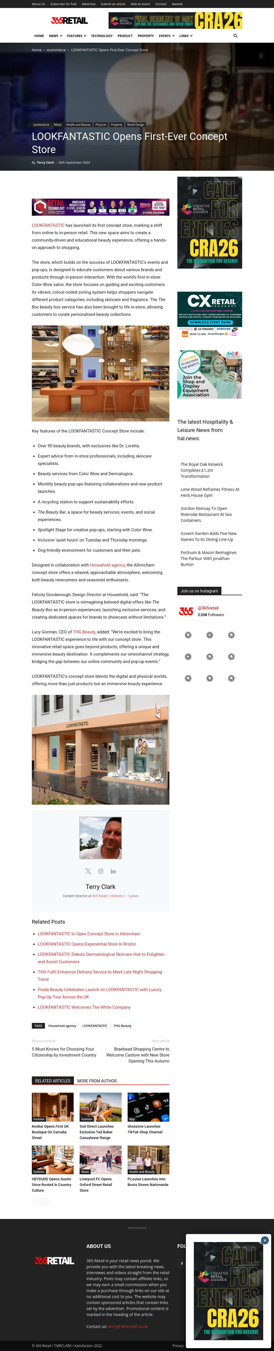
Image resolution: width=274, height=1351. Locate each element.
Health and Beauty (78, 125)
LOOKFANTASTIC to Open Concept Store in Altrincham (89, 933)
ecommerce (56, 50)
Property (146, 36)
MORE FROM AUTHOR (97, 1081)
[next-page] (44, 1201)
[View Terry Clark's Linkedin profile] (113, 871)
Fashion (39, 1119)
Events (167, 36)
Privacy (178, 1345)
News (56, 36)
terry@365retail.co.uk (128, 1326)
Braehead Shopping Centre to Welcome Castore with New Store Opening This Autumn (137, 1055)
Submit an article (113, 4)
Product (125, 36)
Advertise (89, 4)
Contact (161, 4)
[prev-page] (35, 1201)
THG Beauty (84, 632)
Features (77, 36)
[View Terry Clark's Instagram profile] (100, 871)
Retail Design (135, 125)
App (132, 1119)
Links (186, 36)
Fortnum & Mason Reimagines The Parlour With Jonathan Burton (209, 558)
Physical (101, 125)
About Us (38, 4)
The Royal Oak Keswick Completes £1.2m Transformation (202, 470)
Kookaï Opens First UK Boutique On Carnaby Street (50, 1132)
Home (39, 36)
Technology (101, 36)
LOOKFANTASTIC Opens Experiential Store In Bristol (87, 944)
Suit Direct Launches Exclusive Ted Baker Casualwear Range (97, 1132)
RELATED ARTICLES (52, 1081)
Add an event (140, 4)
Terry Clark (45, 162)
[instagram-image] (188, 635)
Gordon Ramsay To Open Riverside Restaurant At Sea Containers (206, 514)
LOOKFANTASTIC (48, 225)
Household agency (107, 565)
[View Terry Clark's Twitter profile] (88, 871)
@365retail (208, 608)
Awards (177, 4)
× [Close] (265, 1240)
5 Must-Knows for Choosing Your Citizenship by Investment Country (64, 1052)
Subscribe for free (63, 4)
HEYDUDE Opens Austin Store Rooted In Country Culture (51, 1185)
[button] (235, 36)
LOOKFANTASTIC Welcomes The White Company (84, 1007)
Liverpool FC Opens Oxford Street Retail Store (96, 1185)
